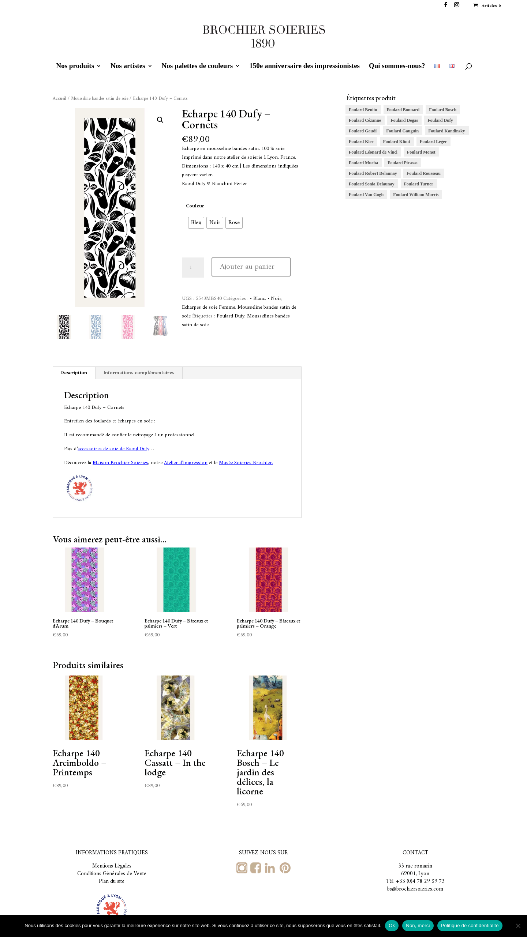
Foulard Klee (361, 141)
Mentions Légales (111, 866)
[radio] (196, 222)
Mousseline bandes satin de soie (99, 99)
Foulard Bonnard (403, 109)
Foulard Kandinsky (446, 130)
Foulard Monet (421, 152)
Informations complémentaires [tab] (139, 372)
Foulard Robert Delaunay (373, 173)
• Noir (274, 298)
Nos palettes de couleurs (197, 66)
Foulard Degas (404, 120)
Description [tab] (73, 372)
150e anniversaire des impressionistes (304, 66)
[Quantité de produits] (193, 267)
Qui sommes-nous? (397, 66)
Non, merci (418, 925)
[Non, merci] (518, 925)
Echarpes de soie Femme (208, 307)
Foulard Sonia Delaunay (372, 184)
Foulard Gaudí (363, 130)
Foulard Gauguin (402, 130)
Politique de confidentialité (470, 925)
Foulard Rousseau (424, 173)
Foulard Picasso (403, 162)
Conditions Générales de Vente (111, 874)
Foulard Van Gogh (366, 194)
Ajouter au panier (247, 267)
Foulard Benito (363, 109)
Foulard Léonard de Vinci (373, 152)
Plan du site (111, 882)
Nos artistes (128, 66)
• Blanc (257, 298)
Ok (392, 925)
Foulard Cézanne (365, 120)
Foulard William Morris (415, 194)
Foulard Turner (418, 184)
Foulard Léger (433, 141)
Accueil (59, 99)
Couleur (195, 206)
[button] (160, 120)
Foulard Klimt (396, 141)
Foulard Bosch (442, 109)
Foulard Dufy (230, 316)
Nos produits (75, 66)
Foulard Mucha (363, 162)
